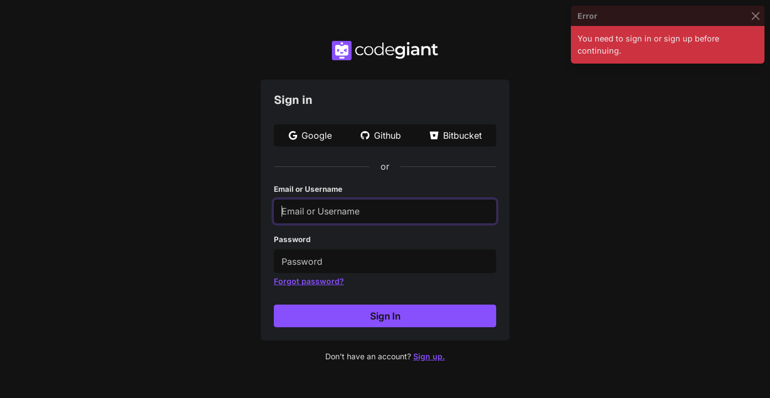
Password (292, 239)
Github (381, 135)
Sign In (385, 316)
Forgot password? (309, 281)
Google (310, 135)
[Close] (755, 16)
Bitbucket (456, 135)
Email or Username (308, 189)
